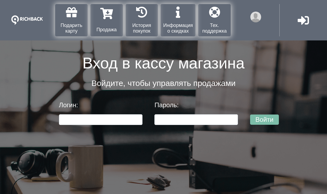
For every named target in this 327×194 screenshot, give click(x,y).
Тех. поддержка (214, 20)
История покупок (141, 20)
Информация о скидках (178, 20)
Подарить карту (71, 20)
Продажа (107, 20)
